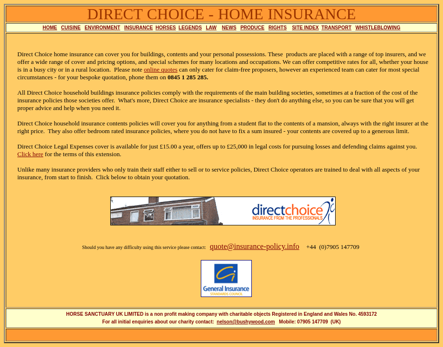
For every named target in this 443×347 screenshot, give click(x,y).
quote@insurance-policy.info (255, 246)
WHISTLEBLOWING (377, 27)
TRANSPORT (337, 27)
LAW (211, 27)
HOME (50, 27)
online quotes (161, 69)
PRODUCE (252, 27)
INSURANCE (138, 27)
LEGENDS (190, 27)
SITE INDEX (305, 27)
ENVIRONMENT (102, 27)
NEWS (229, 27)
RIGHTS (278, 27)
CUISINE (71, 27)
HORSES (166, 27)
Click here (30, 154)
